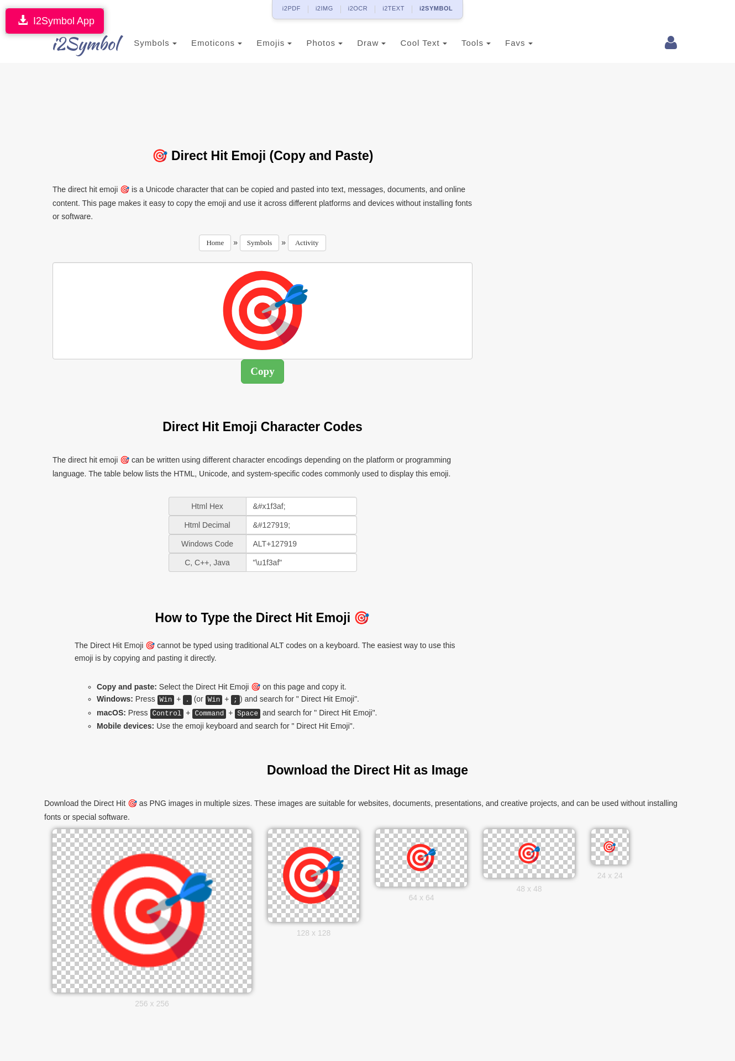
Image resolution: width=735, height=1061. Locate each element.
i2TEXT (393, 8)
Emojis (261, 42)
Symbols (142, 42)
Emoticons (203, 42)
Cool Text (410, 42)
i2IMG (324, 8)
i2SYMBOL (436, 8)
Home (215, 242)
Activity (307, 242)
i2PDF (291, 8)
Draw (358, 42)
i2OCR (358, 8)
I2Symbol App (55, 20)
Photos (311, 42)
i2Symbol (74, 44)
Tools (462, 42)
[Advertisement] (262, 99)
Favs (505, 42)
